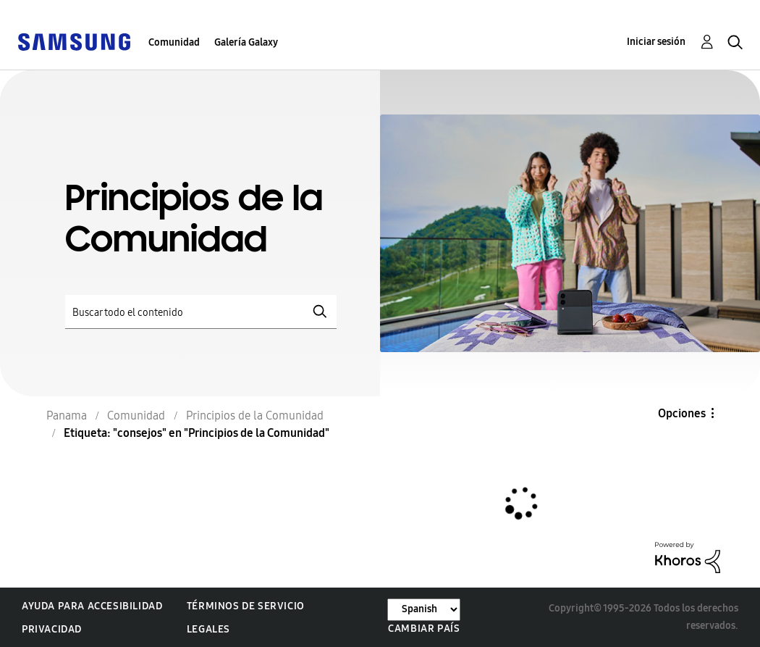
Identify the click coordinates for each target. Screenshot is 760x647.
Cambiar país (424, 628)
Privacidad (52, 629)
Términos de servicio (246, 606)
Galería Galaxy (246, 42)
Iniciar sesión (656, 42)
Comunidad (174, 42)
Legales (208, 629)
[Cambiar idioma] (423, 609)
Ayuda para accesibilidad (92, 606)
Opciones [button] (682, 413)
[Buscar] (201, 312)
